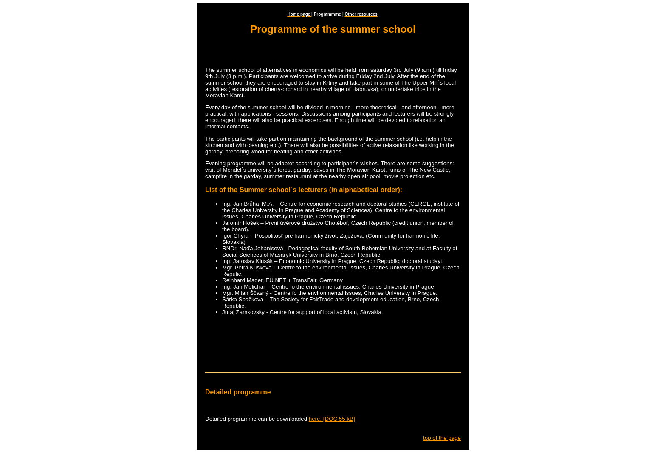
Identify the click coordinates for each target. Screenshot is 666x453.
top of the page (442, 438)
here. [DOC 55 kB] (332, 419)
